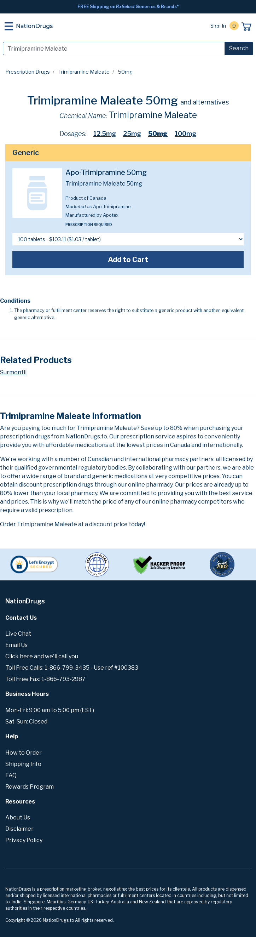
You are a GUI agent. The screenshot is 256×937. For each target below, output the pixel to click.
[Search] (114, 48)
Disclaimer (19, 828)
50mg (158, 133)
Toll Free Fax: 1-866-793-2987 (45, 679)
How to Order (23, 752)
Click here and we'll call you (41, 656)
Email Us (16, 645)
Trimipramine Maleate (84, 72)
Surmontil (13, 372)
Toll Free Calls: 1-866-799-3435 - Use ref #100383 (71, 667)
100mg (185, 133)
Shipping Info (23, 764)
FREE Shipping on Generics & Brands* (128, 6)
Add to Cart (128, 259)
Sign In (218, 26)
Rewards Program (29, 786)
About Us (17, 817)
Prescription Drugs (27, 72)
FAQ (11, 775)
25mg (132, 133)
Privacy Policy (23, 840)
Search (239, 48)
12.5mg (104, 133)
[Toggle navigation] (9, 26)
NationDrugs (34, 26)
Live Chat (18, 633)
